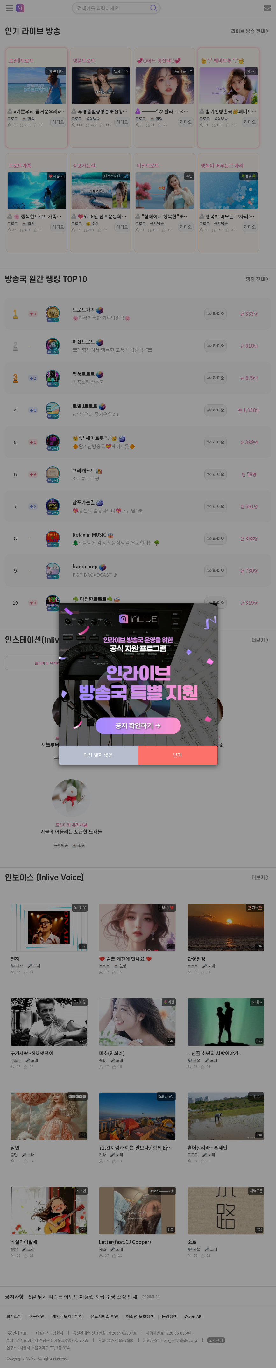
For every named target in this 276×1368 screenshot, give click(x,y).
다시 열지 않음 (98, 755)
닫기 (177, 755)
